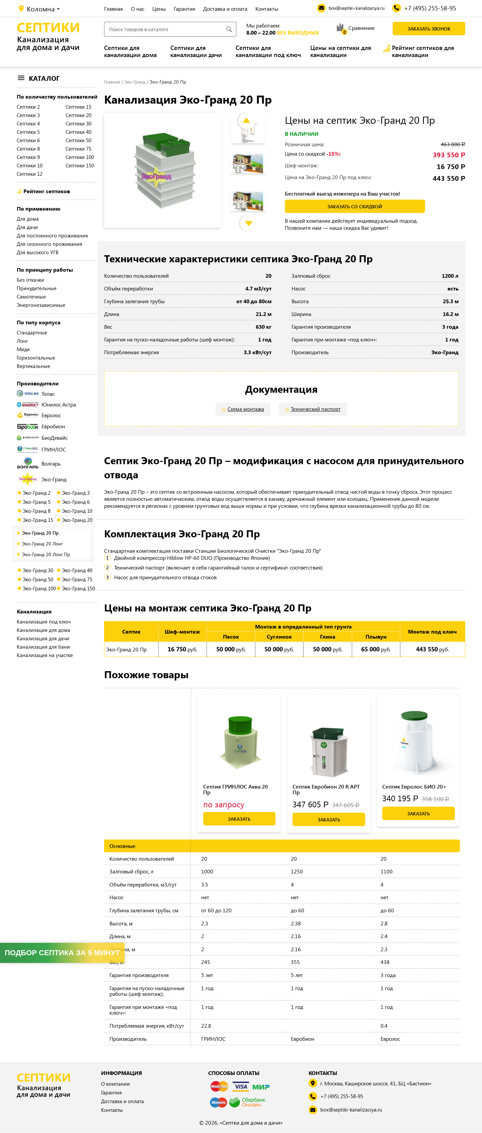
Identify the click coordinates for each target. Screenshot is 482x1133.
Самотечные (31, 296)
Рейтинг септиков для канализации (423, 51)
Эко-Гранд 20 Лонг (42, 543)
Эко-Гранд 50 (38, 579)
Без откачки (30, 279)
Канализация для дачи (43, 638)
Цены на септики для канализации (340, 51)
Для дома (28, 218)
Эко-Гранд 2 (37, 492)
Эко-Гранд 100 (39, 588)
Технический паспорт (316, 409)
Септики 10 (30, 165)
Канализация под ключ (44, 621)
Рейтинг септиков (46, 191)
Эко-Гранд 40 (77, 570)
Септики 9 (28, 157)
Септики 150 (80, 165)
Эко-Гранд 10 (77, 510)
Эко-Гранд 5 (37, 501)
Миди (23, 349)
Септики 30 (78, 123)
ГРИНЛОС (41, 449)
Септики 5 (28, 131)
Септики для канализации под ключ (268, 51)
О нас (137, 8)
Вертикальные (33, 366)
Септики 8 (28, 148)
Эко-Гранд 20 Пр (40, 533)
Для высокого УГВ (38, 252)
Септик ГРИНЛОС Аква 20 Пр (235, 789)
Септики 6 (28, 140)
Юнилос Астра (46, 404)
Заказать (239, 819)
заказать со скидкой (354, 206)
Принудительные (37, 288)
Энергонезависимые (41, 305)
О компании (116, 1084)
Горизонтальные (36, 357)
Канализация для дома (43, 630)
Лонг (22, 340)
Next (253, 216)
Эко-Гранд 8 (37, 510)
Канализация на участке (45, 655)
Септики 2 (28, 106)
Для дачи (27, 227)
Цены (159, 8)
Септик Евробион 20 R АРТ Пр (326, 789)
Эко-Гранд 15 (38, 520)
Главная (113, 8)
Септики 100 (80, 157)
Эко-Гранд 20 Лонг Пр (46, 554)
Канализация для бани (43, 646)
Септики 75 (78, 148)
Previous (251, 114)
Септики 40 (78, 131)
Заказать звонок (429, 28)
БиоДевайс (42, 437)
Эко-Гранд (43, 479)
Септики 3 (28, 115)
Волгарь (39, 463)
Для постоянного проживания (52, 235)
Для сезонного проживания (49, 243)
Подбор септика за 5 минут (62, 953)
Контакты (266, 8)
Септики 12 (30, 173)
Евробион (41, 426)
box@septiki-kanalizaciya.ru (353, 1110)
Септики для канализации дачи (196, 51)
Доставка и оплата (225, 8)
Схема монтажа (245, 409)
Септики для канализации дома (130, 51)
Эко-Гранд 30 (38, 570)
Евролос (39, 415)
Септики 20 (78, 115)
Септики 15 (78, 106)
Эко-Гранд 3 (76, 492)
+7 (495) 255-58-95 (344, 1096)
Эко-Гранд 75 (77, 579)
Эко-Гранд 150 (78, 588)
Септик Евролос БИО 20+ (414, 786)
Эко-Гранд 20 (77, 520)
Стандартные (32, 332)
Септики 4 (28, 123)
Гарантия (184, 8)
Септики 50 (78, 140)
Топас (36, 393)
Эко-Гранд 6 (76, 501)
